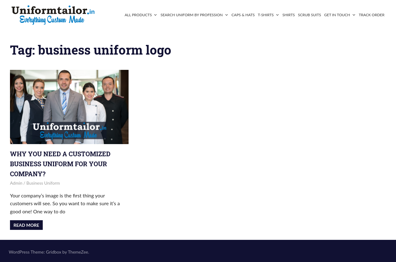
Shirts (288, 14)
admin (16, 183)
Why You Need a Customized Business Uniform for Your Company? (60, 164)
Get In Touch (340, 14)
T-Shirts (268, 14)
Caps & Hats (243, 14)
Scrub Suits (309, 14)
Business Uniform (43, 183)
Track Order (371, 14)
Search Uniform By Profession (194, 14)
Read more (26, 225)
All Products (141, 14)
